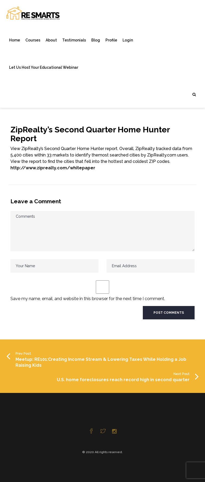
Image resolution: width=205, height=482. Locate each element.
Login (128, 40)
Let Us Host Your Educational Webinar (43, 67)
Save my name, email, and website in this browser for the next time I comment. (87, 298)
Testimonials (74, 40)
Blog (95, 40)
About (51, 40)
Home (14, 40)
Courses (32, 40)
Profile (111, 40)
